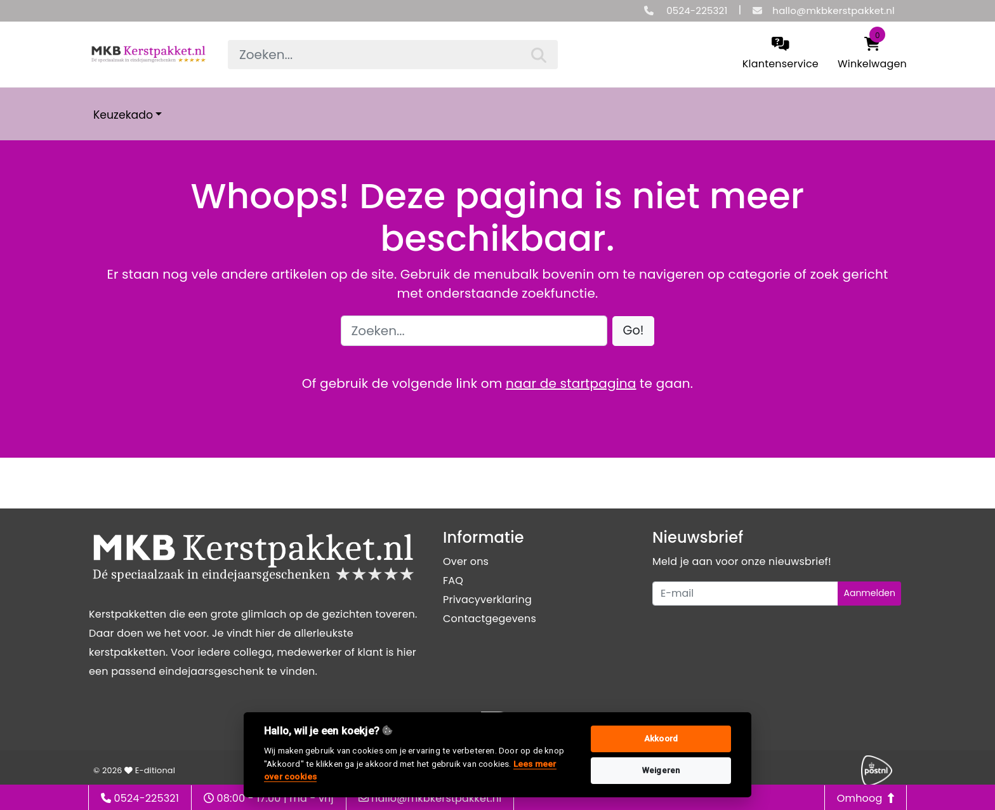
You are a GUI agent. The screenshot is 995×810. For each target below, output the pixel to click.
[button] (633, 331)
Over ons (466, 561)
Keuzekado (123, 115)
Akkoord (661, 738)
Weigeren (661, 770)
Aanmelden (869, 593)
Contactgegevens (489, 618)
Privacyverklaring (487, 599)
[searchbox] (393, 54)
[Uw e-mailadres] (745, 593)
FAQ (453, 580)
